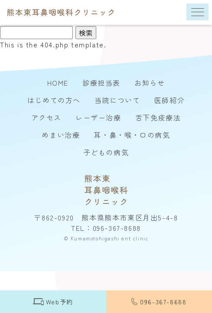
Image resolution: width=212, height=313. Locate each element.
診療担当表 (101, 82)
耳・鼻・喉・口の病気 (132, 135)
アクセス (46, 117)
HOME (57, 82)
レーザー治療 (98, 117)
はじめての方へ (54, 100)
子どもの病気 (106, 152)
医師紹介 (169, 100)
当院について (117, 100)
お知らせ (149, 82)
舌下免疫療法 (158, 117)
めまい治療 (61, 135)
